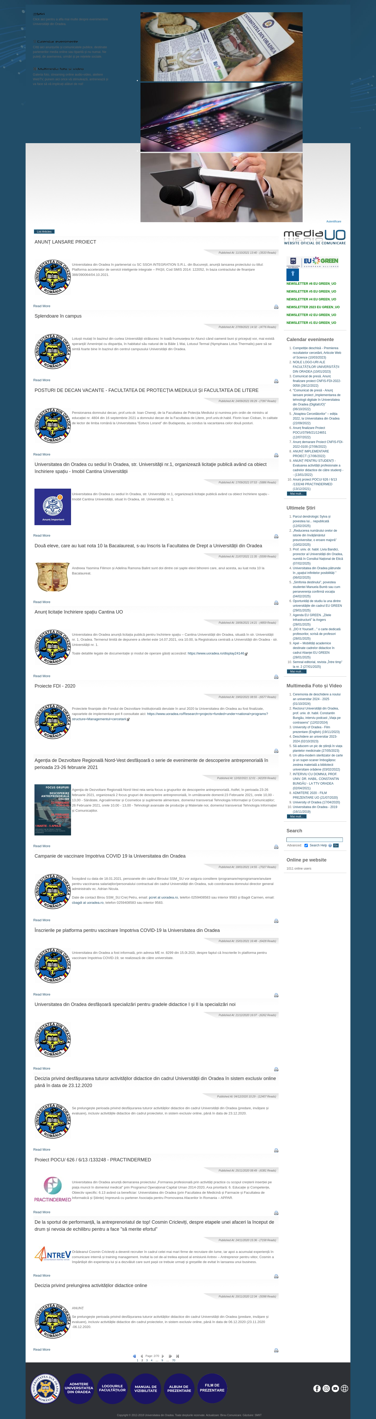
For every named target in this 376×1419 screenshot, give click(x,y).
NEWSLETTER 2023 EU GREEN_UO (312, 307)
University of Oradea (316, 802)
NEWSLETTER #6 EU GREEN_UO (311, 284)
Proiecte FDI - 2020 (55, 686)
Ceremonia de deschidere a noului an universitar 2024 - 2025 (316, 699)
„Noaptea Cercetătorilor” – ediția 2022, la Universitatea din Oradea (316, 418)
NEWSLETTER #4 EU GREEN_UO (311, 299)
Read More (41, 306)
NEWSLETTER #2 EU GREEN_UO (311, 315)
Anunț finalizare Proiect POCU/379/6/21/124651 (309, 432)
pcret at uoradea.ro (163, 897)
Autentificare (333, 221)
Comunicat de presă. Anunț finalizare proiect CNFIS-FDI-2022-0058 (317, 380)
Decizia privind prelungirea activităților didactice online (91, 1285)
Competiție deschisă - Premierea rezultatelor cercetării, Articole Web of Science (317, 352)
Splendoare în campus (58, 316)
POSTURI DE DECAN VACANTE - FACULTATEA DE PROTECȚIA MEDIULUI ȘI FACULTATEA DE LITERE (147, 390)
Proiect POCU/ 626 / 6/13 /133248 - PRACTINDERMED (93, 1159)
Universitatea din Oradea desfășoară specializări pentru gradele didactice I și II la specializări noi (135, 1004)
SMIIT (258, 1415)
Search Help (321, 845)
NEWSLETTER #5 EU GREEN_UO (311, 291)
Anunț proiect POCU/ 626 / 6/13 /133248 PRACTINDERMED (315, 484)
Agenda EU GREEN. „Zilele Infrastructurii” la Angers (312, 619)
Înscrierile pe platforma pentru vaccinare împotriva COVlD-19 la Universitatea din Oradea (127, 930)
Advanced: (297, 845)
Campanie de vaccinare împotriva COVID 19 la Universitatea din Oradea (110, 856)
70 (173, 1360)
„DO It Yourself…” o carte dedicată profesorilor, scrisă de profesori (316, 633)
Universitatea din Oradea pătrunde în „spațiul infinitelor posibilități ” (316, 572)
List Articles (44, 231)
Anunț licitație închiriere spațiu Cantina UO (79, 612)
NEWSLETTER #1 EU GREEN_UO (311, 323)
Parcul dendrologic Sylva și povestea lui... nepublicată (311, 521)
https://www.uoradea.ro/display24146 (218, 653)
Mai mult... (296, 493)
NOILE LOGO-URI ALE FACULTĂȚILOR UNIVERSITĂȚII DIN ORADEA (316, 366)
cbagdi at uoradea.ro (88, 903)
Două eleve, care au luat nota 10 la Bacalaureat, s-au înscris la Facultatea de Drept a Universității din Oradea (148, 545)
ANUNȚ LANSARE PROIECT (65, 242)
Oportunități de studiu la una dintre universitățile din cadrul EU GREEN (317, 605)
